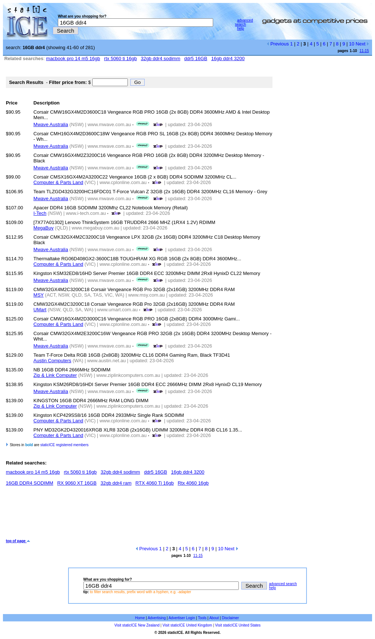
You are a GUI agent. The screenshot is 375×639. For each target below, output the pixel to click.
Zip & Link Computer (55, 375)
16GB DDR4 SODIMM (29, 483)
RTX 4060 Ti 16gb (154, 483)
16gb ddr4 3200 (228, 58)
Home (140, 618)
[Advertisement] (139, 515)
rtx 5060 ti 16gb (120, 58)
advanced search (244, 22)
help (240, 28)
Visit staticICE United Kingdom (187, 625)
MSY (38, 295)
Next (362, 44)
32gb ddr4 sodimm (161, 58)
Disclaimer (230, 618)
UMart (39, 309)
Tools (202, 618)
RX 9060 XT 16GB (76, 483)
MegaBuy (43, 228)
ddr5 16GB (195, 58)
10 (351, 44)
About (214, 618)
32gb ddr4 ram (115, 483)
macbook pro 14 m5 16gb (73, 58)
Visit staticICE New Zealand (136, 625)
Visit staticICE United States (237, 625)
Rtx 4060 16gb (193, 483)
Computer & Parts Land (58, 182)
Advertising (157, 618)
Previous (278, 44)
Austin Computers (52, 360)
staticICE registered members (64, 445)
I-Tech (39, 213)
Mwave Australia (50, 124)
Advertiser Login (181, 618)
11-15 (364, 51)
